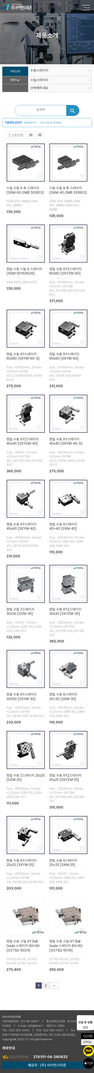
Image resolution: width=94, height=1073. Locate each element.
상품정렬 (16, 135)
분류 (12, 80)
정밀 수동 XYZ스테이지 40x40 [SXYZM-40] (22, 441)
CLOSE (88, 1036)
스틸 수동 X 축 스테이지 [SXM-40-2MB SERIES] (68, 190)
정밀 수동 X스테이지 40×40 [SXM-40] (63, 526)
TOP (88, 1063)
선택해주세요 (39, 88)
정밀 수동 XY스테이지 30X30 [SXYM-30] (21, 696)
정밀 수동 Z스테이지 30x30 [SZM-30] (20, 611)
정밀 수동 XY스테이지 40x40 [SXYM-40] (21, 526)
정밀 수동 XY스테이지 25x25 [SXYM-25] (21, 862)
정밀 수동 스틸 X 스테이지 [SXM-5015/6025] (24, 271)
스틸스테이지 (39, 80)
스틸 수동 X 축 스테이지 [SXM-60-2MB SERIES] (25, 190)
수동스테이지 (39, 70)
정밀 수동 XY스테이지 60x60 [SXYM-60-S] (23, 356)
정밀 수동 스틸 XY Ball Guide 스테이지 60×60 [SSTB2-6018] (65, 945)
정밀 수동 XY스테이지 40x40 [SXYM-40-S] (65, 441)
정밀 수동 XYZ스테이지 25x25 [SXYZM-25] (65, 777)
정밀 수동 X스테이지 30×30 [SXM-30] (63, 696)
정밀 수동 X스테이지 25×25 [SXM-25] (63, 862)
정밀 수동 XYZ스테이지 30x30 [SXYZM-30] (65, 611)
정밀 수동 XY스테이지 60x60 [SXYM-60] (64, 356)
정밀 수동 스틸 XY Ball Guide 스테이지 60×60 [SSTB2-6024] (23, 945)
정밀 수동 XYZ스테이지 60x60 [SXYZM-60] (65, 271)
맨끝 (54, 985)
